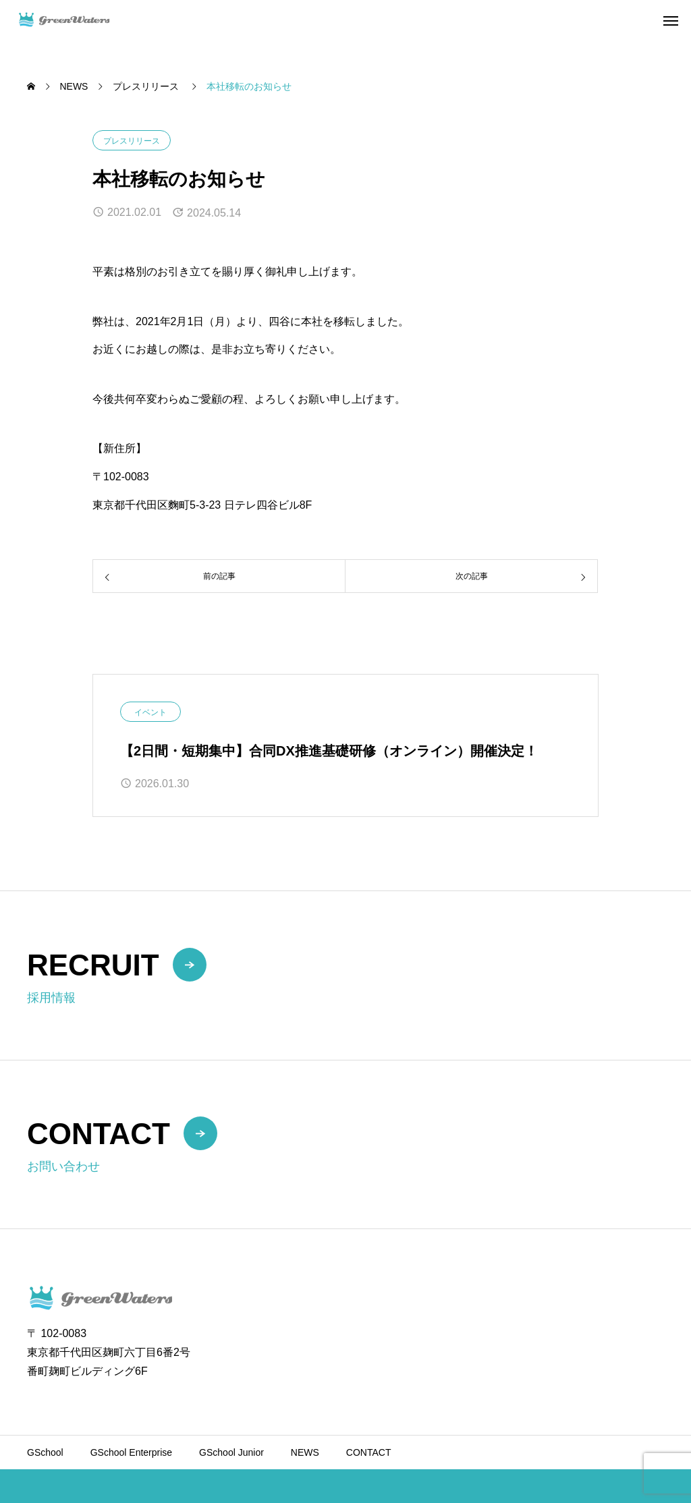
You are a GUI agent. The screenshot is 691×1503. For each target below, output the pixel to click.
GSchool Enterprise (131, 1452)
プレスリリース (131, 141)
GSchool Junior (231, 1452)
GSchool (45, 1452)
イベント (150, 712)
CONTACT (368, 1452)
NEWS (305, 1452)
